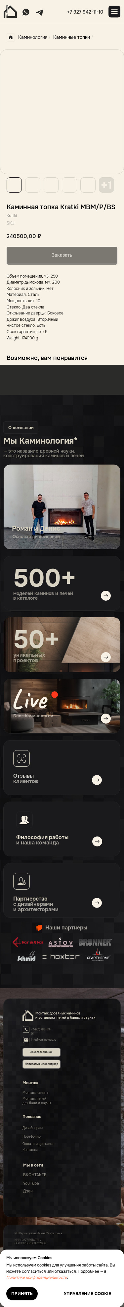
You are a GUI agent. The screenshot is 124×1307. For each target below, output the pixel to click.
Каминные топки (71, 37)
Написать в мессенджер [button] (41, 1064)
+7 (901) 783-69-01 (41, 1031)
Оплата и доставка (38, 1144)
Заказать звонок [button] (41, 1052)
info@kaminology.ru (44, 1039)
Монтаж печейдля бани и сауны (36, 1100)
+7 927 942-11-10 (85, 12)
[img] (62, 706)
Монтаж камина (35, 1092)
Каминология (27, 37)
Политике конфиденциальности (36, 1277)
